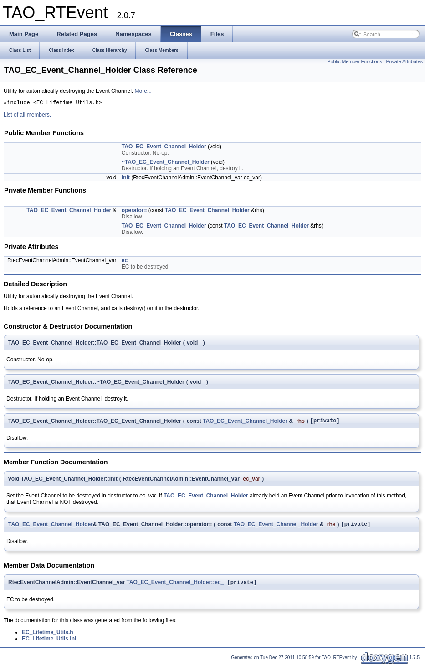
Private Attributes (404, 61)
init (126, 179)
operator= (134, 211)
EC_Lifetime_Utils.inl (49, 643)
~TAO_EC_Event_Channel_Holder (166, 163)
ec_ (126, 262)
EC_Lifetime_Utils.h (47, 637)
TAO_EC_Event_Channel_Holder (164, 148)
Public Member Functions (355, 61)
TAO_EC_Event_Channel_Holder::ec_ (175, 587)
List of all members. (27, 116)
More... (142, 91)
